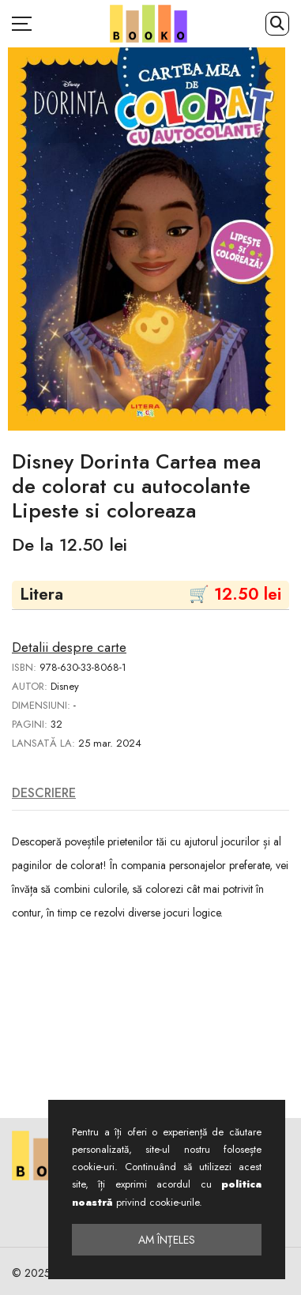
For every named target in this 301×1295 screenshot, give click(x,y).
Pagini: (29, 724)
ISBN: (24, 667)
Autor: (29, 686)
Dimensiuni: (41, 705)
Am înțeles (166, 1240)
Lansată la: (43, 743)
